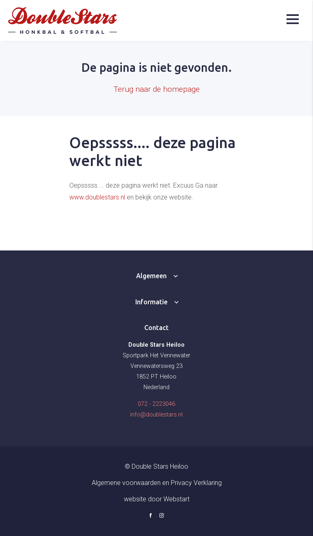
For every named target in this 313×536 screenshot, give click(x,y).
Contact (156, 327)
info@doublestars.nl (156, 414)
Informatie (151, 302)
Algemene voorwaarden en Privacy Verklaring (157, 483)
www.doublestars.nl (97, 197)
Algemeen (151, 275)
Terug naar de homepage (157, 89)
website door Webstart (157, 499)
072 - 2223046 (156, 404)
